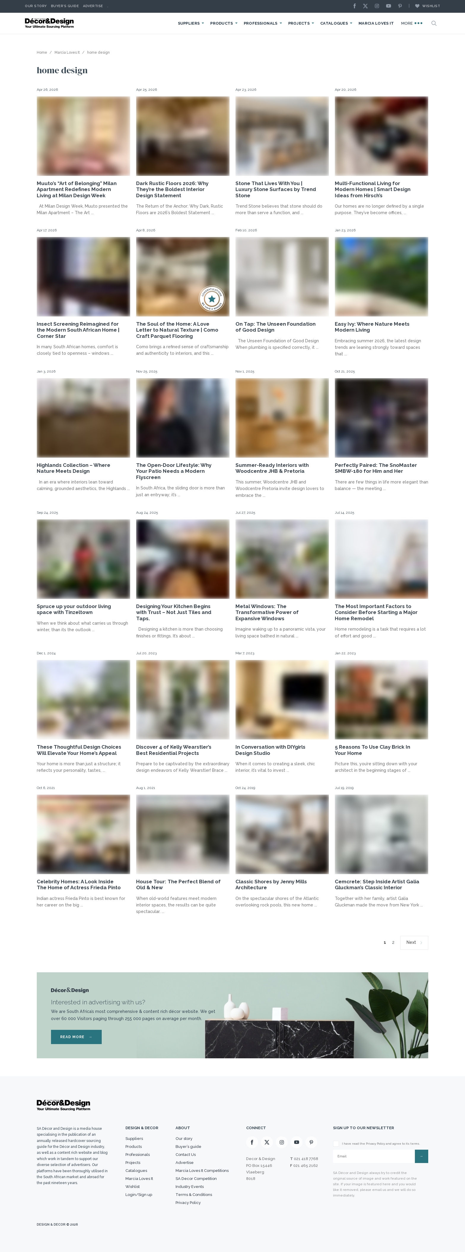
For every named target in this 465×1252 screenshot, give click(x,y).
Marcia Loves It (376, 23)
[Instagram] (378, 6)
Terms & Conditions (194, 1194)
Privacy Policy (188, 1202)
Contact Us (186, 1154)
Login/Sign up (138, 1194)
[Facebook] (356, 6)
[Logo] (50, 23)
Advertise (93, 6)
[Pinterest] (401, 6)
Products (221, 23)
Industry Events (190, 1186)
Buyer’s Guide (65, 6)
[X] (367, 6)
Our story (36, 6)
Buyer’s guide (188, 1146)
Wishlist (424, 6)
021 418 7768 (306, 1158)
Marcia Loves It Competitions (202, 1170)
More (412, 23)
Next (411, 942)
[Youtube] (390, 6)
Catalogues (334, 23)
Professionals (261, 23)
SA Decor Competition (196, 1178)
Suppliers (189, 23)
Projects (299, 23)
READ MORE (76, 1037)
